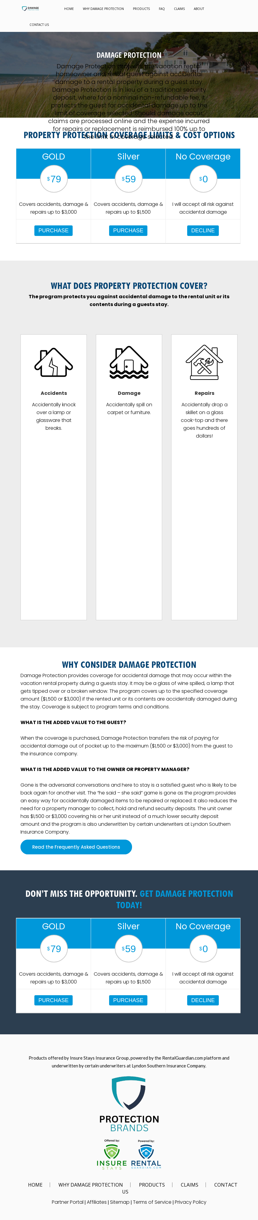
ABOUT (199, 9)
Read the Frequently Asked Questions (76, 847)
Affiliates (97, 1202)
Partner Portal (67, 1202)
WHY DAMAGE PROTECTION (103, 9)
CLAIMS (179, 9)
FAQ (162, 9)
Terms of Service (152, 1202)
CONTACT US (39, 25)
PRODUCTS (141, 9)
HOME (69, 9)
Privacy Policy (190, 1202)
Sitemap (120, 1202)
